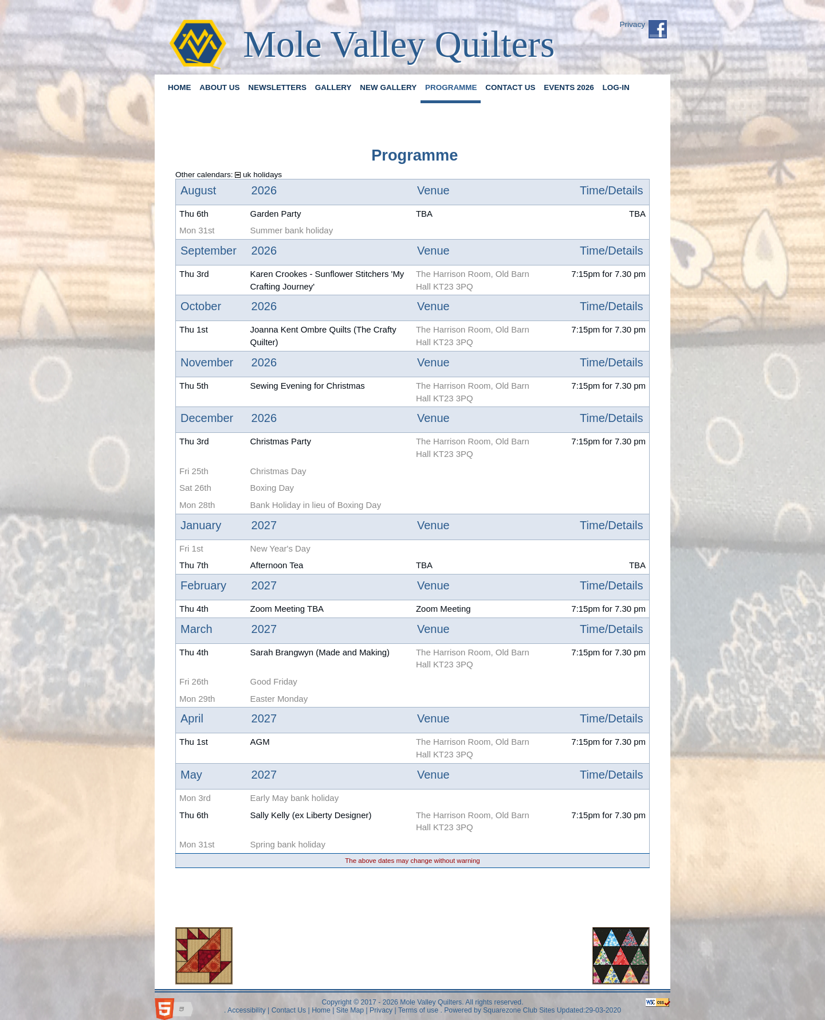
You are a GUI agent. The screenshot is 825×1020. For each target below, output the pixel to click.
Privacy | (382, 1010)
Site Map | (350, 1010)
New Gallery (388, 87)
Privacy (632, 24)
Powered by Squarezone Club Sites (499, 1010)
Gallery (333, 87)
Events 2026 (569, 87)
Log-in (616, 87)
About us (219, 87)
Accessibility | (247, 1010)
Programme (451, 87)
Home (179, 87)
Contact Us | (289, 1010)
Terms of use (417, 1010)
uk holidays (258, 174)
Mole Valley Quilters (399, 44)
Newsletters (277, 87)
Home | (322, 1010)
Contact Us (510, 87)
